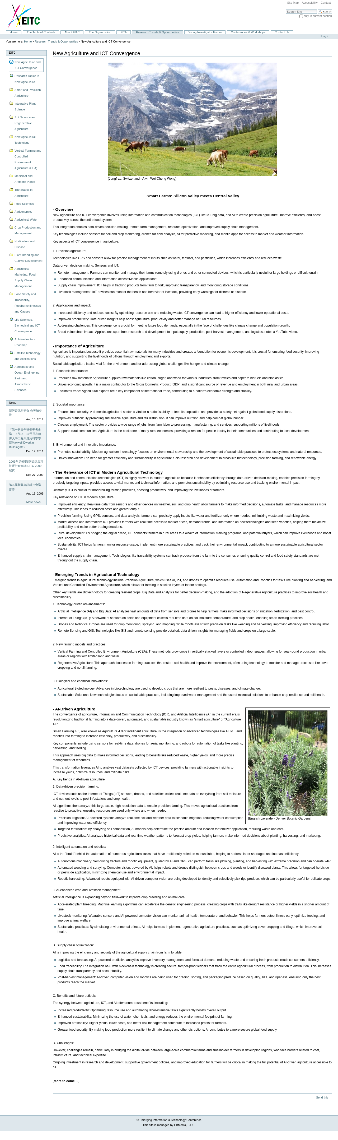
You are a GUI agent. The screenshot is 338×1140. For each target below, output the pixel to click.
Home (13, 32)
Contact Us (282, 32)
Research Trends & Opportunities (157, 32)
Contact (326, 2)
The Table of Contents (41, 32)
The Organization (100, 32)
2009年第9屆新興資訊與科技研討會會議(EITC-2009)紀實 (26, 466)
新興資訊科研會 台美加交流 (25, 413)
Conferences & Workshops (248, 32)
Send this (322, 1097)
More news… (35, 502)
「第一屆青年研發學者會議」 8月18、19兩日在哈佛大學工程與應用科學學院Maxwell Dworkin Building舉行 (25, 438)
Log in (325, 36)
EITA (123, 32)
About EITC (71, 32)
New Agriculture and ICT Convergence (28, 65)
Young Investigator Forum (205, 32)
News (12, 402)
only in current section (318, 15)
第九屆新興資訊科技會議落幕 (25, 487)
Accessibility (310, 2)
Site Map (293, 2)
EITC (12, 52)
